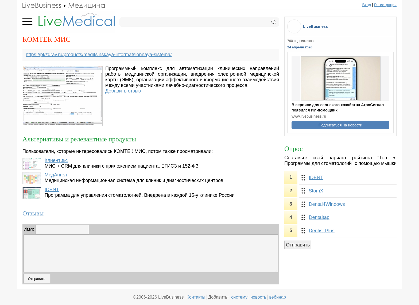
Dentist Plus (322, 230)
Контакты (196, 297)
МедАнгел (56, 174)
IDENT (52, 189)
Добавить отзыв (123, 91)
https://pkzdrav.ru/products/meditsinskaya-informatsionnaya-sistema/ (99, 54)
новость (258, 297)
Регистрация (385, 5)
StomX (316, 191)
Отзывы (33, 213)
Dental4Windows (327, 204)
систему (239, 297)
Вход (366, 5)
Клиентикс (56, 160)
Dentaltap (319, 217)
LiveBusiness (315, 26)
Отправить (298, 245)
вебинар (277, 297)
